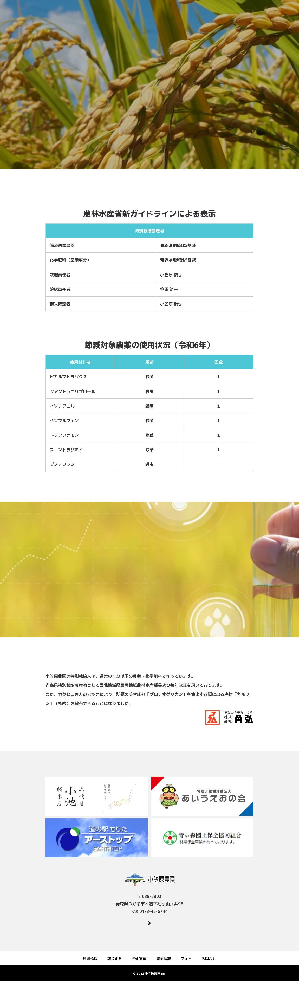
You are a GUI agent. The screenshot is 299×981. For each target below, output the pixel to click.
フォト (186, 958)
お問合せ (209, 958)
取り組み (114, 958)
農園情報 (90, 958)
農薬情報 (163, 958)
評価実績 (139, 958)
